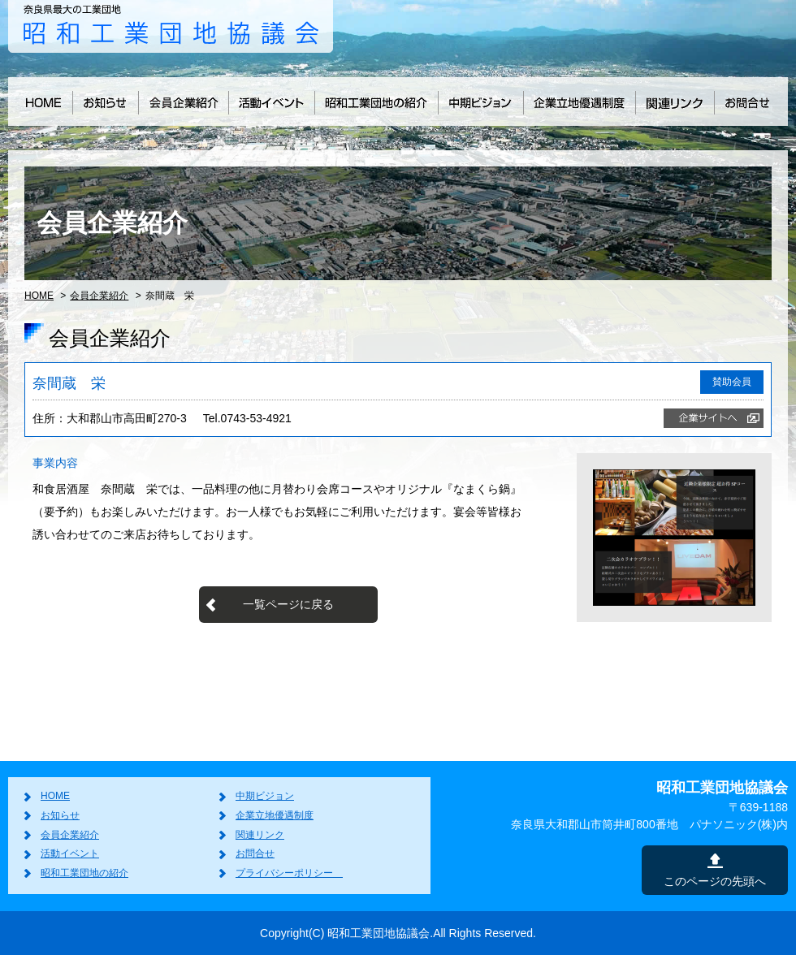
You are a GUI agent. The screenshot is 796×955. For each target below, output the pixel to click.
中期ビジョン (265, 796)
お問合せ (255, 853)
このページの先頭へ (715, 881)
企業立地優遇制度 (275, 815)
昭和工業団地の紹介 (84, 873)
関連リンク (260, 834)
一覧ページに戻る (288, 604)
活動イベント (70, 853)
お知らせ (60, 815)
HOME (39, 295)
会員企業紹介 (99, 295)
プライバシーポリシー (289, 873)
